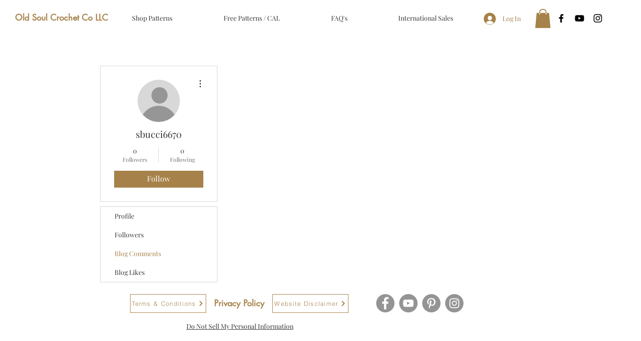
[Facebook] (385, 303)
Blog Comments (138, 253)
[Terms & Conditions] (168, 303)
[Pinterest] (431, 303)
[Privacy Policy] (239, 303)
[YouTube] (408, 303)
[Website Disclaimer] (310, 303)
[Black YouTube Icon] (579, 18)
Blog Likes (130, 272)
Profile (124, 216)
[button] (543, 18)
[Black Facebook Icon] (561, 18)
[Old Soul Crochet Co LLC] (61, 17)
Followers (129, 234)
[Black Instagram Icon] (597, 18)
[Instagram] (454, 303)
